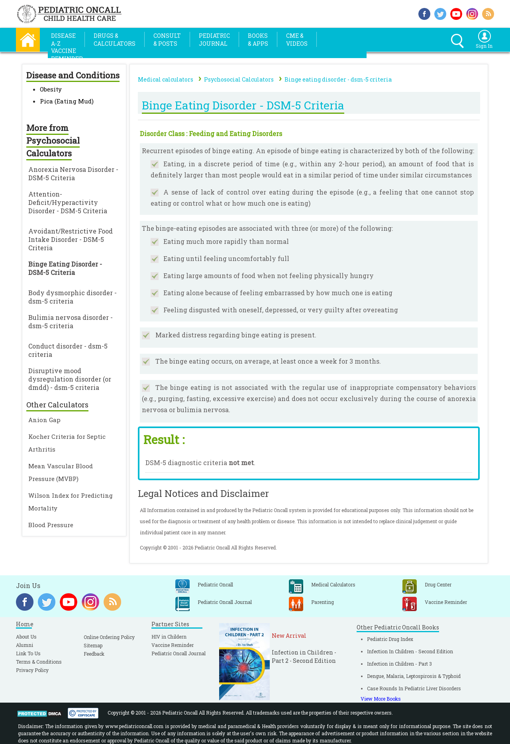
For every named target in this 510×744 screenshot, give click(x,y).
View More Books (381, 698)
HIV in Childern (168, 636)
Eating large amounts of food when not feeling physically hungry (268, 275)
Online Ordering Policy (109, 637)
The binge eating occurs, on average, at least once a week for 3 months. (268, 361)
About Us (26, 636)
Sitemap (93, 645)
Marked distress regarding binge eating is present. (235, 335)
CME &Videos (297, 39)
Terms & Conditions (39, 661)
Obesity (51, 89)
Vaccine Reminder (172, 645)
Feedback (94, 654)
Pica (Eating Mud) (67, 101)
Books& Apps (258, 39)
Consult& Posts (167, 39)
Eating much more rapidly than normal (226, 241)
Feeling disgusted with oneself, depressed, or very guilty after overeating (280, 310)
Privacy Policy (32, 670)
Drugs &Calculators (114, 39)
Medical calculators (165, 79)
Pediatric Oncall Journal (178, 653)
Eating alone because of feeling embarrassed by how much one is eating (277, 292)
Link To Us (28, 653)
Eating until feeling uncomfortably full (226, 258)
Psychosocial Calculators (239, 79)
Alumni (24, 645)
